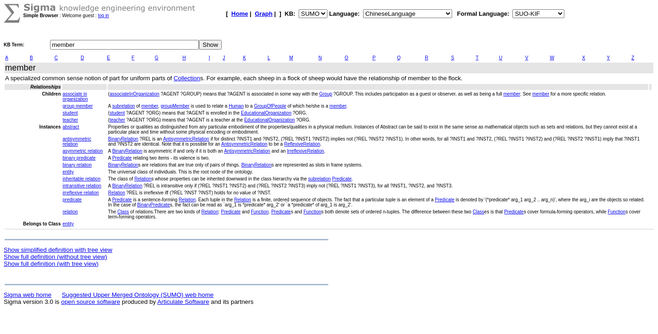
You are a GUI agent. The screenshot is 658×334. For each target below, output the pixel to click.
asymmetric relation (83, 151)
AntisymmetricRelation (186, 138)
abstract (71, 126)
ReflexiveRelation (302, 144)
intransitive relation (82, 185)
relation (70, 211)
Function (259, 211)
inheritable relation (82, 178)
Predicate (122, 158)
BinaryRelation (123, 138)
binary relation (77, 164)
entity (68, 171)
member (512, 93)
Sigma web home (27, 294)
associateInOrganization (134, 93)
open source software (90, 301)
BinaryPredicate (153, 204)
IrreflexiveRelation (305, 151)
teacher (70, 119)
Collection (186, 78)
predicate (72, 199)
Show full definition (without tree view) (55, 256)
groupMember (174, 106)
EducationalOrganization (266, 113)
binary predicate (79, 158)
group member (78, 106)
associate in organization (75, 96)
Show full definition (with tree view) (51, 263)
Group (325, 93)
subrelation (123, 106)
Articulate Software (183, 301)
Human (236, 106)
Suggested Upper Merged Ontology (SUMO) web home (137, 294)
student (70, 113)
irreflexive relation (81, 192)
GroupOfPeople (270, 106)
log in (103, 15)
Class (123, 211)
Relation (143, 178)
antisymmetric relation (77, 141)
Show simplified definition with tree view (58, 249)
